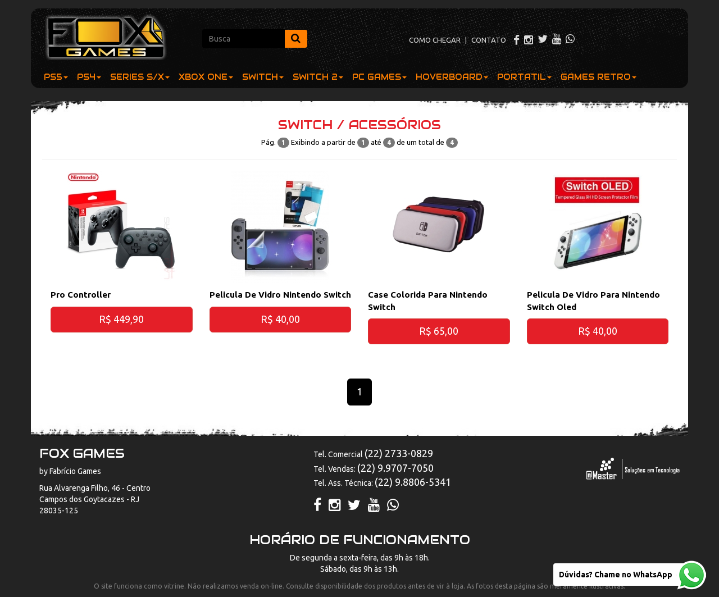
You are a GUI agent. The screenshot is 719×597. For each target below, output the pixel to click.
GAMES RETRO (598, 77)
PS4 (89, 77)
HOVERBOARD (452, 77)
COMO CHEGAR (435, 40)
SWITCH (263, 77)
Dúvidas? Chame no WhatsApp (615, 574)
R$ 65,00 (438, 330)
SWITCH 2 (318, 77)
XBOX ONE (206, 77)
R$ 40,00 (280, 319)
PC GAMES (379, 77)
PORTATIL (524, 77)
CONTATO (488, 40)
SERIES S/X (140, 77)
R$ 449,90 (121, 319)
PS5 (56, 77)
